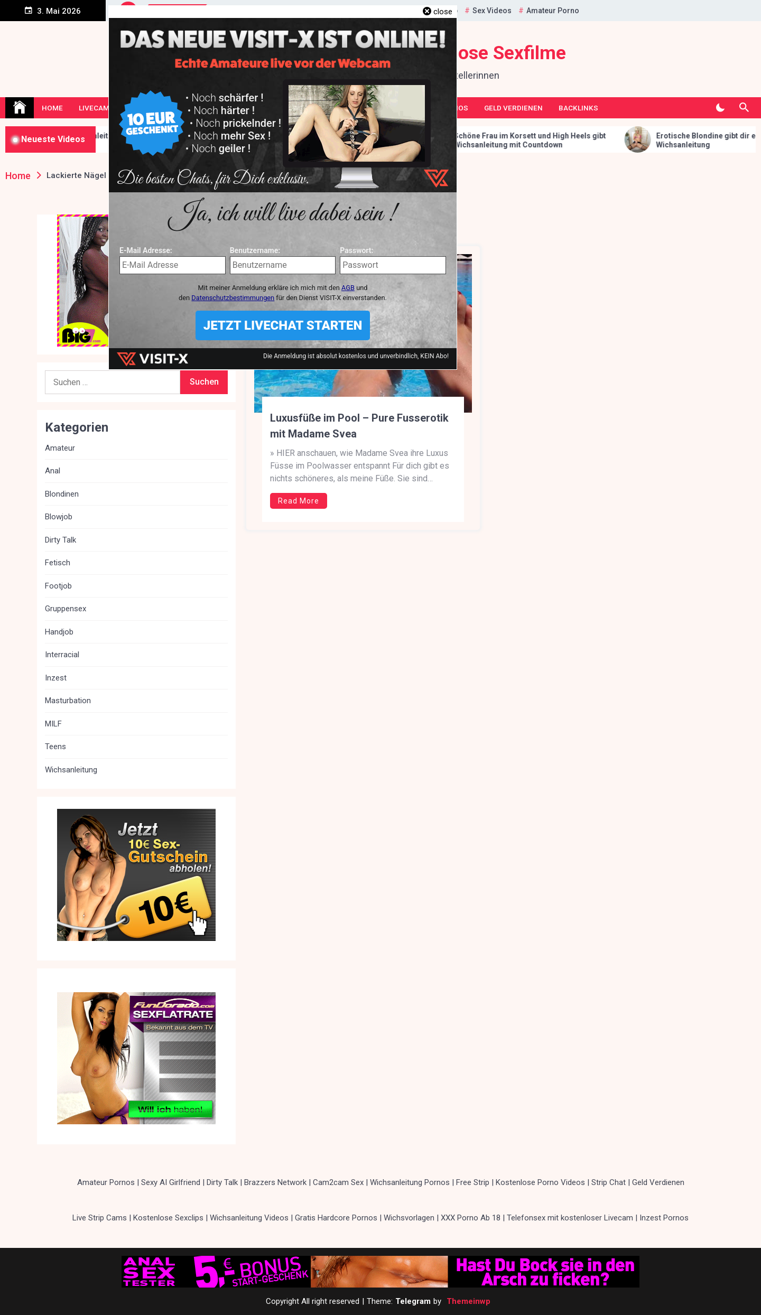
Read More (298, 501)
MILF (53, 724)
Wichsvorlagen (409, 1218)
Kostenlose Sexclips (168, 1218)
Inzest (56, 678)
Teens (55, 746)
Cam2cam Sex (338, 1182)
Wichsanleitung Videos (249, 1218)
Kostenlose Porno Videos (540, 1182)
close (442, 11)
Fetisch (57, 562)
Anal (52, 470)
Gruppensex (65, 608)
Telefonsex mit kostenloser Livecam (570, 1218)
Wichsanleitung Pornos (410, 1182)
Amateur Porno (552, 10)
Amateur (60, 448)
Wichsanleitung (71, 770)
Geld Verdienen (513, 108)
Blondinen (62, 494)
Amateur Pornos (106, 1182)
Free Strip (472, 1182)
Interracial (62, 654)
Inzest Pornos (664, 1218)
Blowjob (58, 516)
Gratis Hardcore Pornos (336, 1218)
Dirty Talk (60, 540)
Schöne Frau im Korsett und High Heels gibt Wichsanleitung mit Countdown (553, 140)
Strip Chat (608, 1182)
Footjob (58, 586)
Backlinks (578, 108)
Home (52, 108)
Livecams (96, 108)
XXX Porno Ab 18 (470, 1218)
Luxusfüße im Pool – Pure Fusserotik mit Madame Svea (359, 426)
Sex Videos (492, 10)
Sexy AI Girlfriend (170, 1182)
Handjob (59, 632)
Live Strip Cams (99, 1218)
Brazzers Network (275, 1182)
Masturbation (68, 700)
